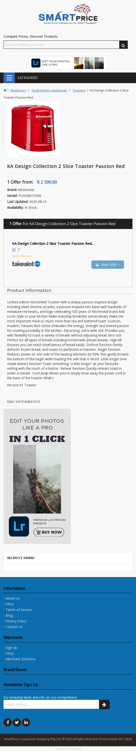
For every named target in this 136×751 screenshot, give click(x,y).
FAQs (10, 604)
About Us (13, 598)
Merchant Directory (20, 659)
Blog (9, 615)
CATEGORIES (9, 78)
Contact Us (14, 626)
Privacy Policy (16, 621)
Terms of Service (19, 609)
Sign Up (11, 647)
